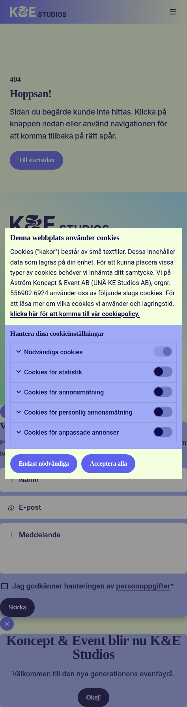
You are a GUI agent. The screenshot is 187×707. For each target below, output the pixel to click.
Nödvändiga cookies (49, 352)
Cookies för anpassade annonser (67, 433)
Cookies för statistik (48, 372)
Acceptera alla (108, 463)
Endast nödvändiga (44, 463)
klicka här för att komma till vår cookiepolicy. (75, 314)
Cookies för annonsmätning (59, 392)
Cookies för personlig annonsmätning (74, 412)
